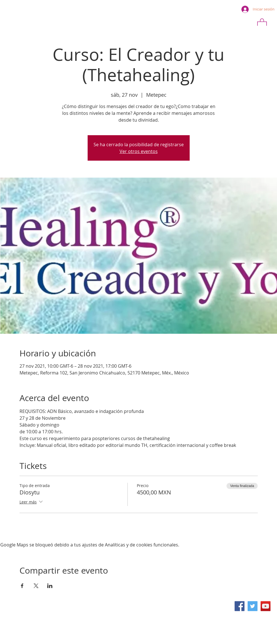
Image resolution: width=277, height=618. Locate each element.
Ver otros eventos (139, 151)
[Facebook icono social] (239, 606)
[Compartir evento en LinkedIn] (50, 585)
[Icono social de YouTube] (265, 606)
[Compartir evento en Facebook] (22, 585)
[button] (262, 23)
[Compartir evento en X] (36, 585)
